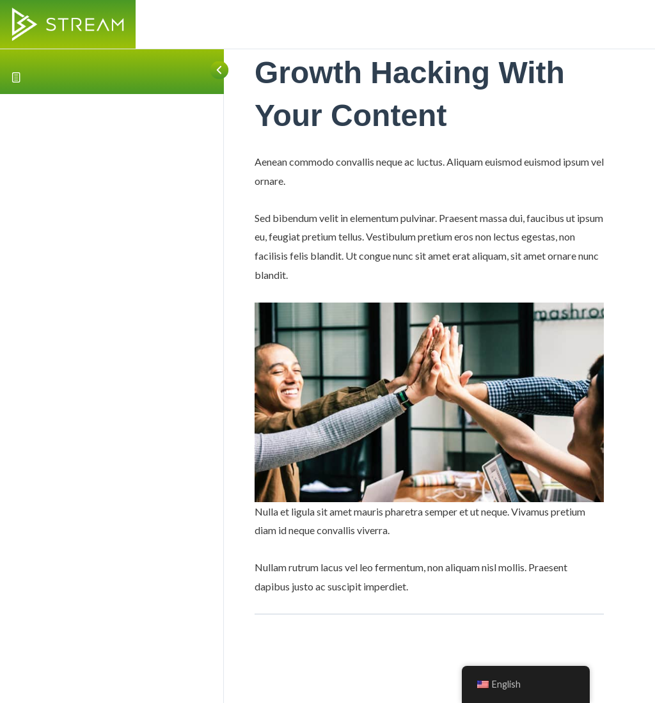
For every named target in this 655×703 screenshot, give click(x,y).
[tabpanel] (429, 374)
